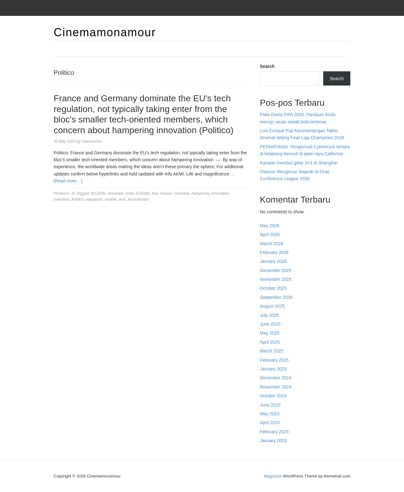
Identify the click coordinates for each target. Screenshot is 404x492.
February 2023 (274, 431)
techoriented (138, 199)
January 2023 (273, 440)
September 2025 (276, 297)
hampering (201, 193)
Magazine (273, 476)
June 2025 (270, 324)
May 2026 (269, 225)
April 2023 (270, 422)
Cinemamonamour (105, 32)
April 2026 (270, 234)
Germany (181, 193)
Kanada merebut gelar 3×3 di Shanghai (298, 162)
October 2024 (273, 395)
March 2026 (271, 243)
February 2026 (274, 252)
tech (122, 199)
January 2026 (273, 261)
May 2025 (269, 332)
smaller (110, 199)
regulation (94, 199)
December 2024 (275, 377)
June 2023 (270, 404)
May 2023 (269, 413)
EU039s (143, 193)
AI (73, 193)
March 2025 (271, 350)
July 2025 (269, 315)
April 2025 (270, 342)
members (61, 199)
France (166, 193)
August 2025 (272, 306)
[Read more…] (68, 180)
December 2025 (275, 270)
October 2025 (273, 288)
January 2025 (273, 368)
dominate (115, 193)
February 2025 (274, 360)
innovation (220, 193)
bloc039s (98, 193)
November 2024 (275, 386)
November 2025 (275, 279)
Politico (78, 199)
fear (155, 193)
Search (267, 66)
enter (130, 193)
